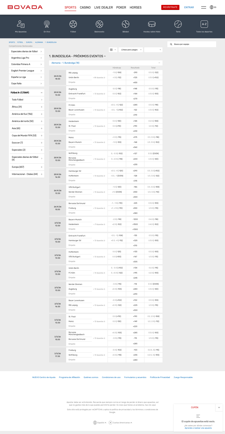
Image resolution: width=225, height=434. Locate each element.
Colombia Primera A (20, 64)
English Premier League (22, 70)
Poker (121, 7)
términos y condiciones (145, 410)
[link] (43, 377)
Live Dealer (103, 7)
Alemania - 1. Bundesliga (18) (65, 63)
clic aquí (152, 405)
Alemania (39, 42)
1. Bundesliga (51, 42)
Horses (135, 7)
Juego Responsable (183, 377)
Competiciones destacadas (20, 46)
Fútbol (20, 42)
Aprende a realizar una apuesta (198, 428)
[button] (70, 7)
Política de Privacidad (160, 377)
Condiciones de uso (111, 377)
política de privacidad (121, 410)
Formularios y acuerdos (135, 377)
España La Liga (18, 77)
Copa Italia (16, 83)
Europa (29, 42)
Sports (70, 7)
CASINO (85, 7)
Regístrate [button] (170, 7)
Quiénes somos (91, 377)
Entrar (189, 7)
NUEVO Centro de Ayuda (43, 377)
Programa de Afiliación (69, 377)
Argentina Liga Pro (20, 58)
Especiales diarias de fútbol (24, 51)
